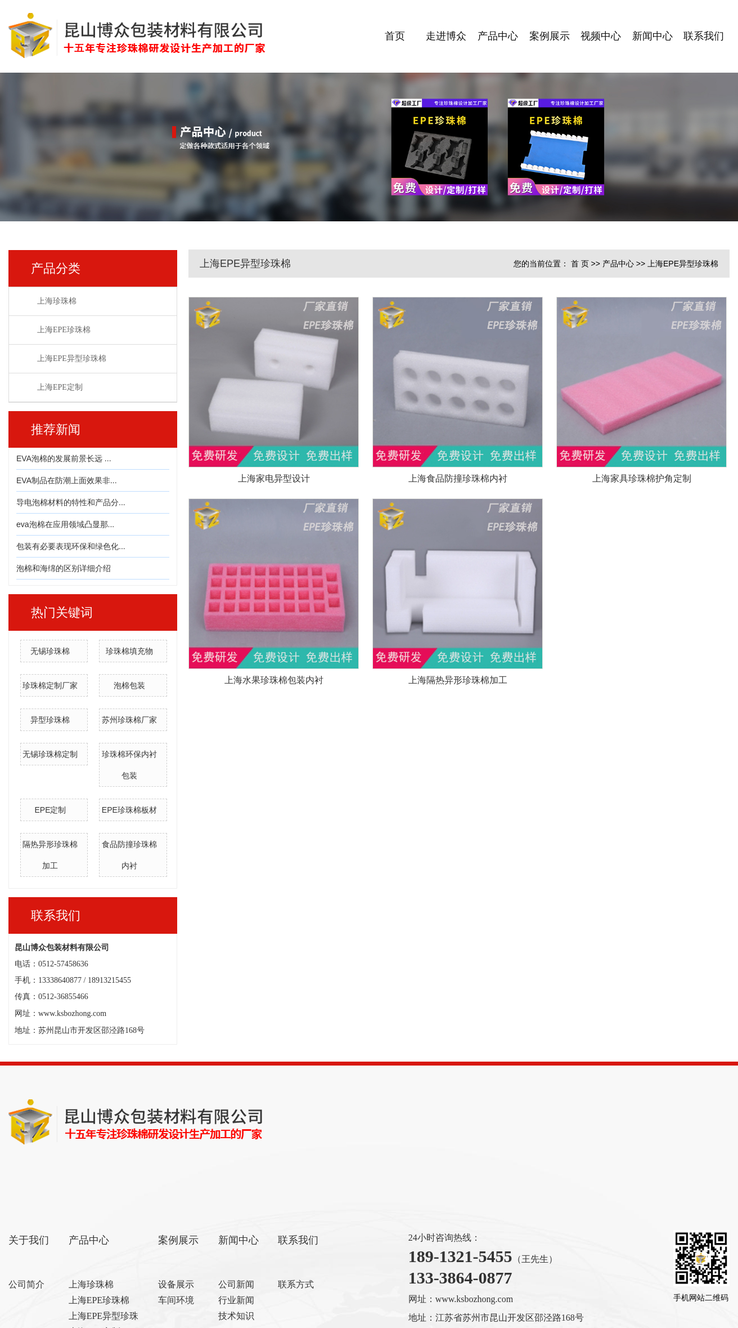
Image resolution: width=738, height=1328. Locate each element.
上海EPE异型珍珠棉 (71, 358)
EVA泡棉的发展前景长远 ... (63, 458)
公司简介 (26, 1284)
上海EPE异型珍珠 (103, 1316)
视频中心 (600, 36)
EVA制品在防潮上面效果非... (66, 480)
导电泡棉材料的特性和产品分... (70, 502)
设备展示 (176, 1284)
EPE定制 (50, 809)
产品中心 (498, 36)
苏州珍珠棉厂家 (129, 719)
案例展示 (549, 36)
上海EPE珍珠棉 (64, 330)
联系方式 (296, 1284)
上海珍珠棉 (56, 301)
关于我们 (28, 1240)
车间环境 (176, 1300)
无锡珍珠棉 (50, 651)
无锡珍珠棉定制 (50, 754)
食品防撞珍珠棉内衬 (129, 855)
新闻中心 (652, 36)
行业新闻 (236, 1300)
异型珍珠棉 (50, 719)
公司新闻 (236, 1284)
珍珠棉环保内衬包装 (129, 765)
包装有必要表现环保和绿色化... (70, 546)
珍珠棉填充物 (129, 651)
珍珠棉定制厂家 (50, 685)
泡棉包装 (129, 685)
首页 (395, 36)
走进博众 (446, 36)
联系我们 (703, 36)
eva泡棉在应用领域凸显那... (65, 524)
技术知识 (236, 1316)
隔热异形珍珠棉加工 (50, 855)
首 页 (580, 263)
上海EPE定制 (60, 387)
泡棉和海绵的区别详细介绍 (63, 568)
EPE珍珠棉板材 (129, 809)
